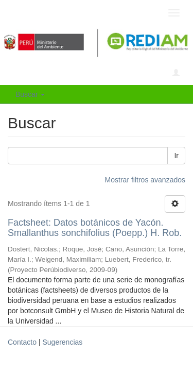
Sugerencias (62, 342)
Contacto (22, 342)
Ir (176, 155)
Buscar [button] (30, 94)
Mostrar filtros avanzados (145, 180)
